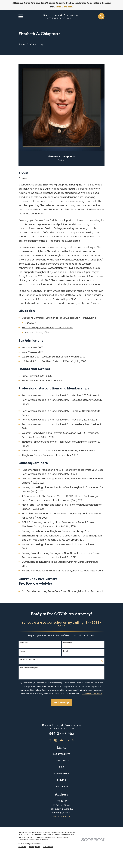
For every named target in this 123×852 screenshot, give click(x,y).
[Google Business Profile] (61, 740)
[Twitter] (72, 740)
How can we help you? (29, 668)
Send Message (61, 702)
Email (65, 651)
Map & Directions (61, 816)
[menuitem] (22, 846)
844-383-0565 (61, 734)
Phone (22, 651)
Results (61, 780)
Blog (61, 767)
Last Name (67, 643)
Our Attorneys (61, 754)
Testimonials (61, 760)
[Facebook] (50, 740)
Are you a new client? (29, 659)
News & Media (61, 773)
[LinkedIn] (67, 740)
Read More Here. (64, 6)
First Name (24, 643)
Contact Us (61, 786)
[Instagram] (55, 740)
